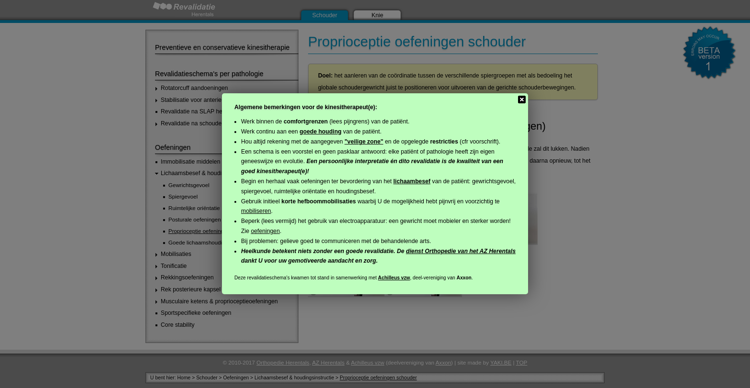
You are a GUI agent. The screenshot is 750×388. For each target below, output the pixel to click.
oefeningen (265, 231)
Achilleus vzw (394, 277)
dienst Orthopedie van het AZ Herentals (461, 251)
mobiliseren (256, 211)
